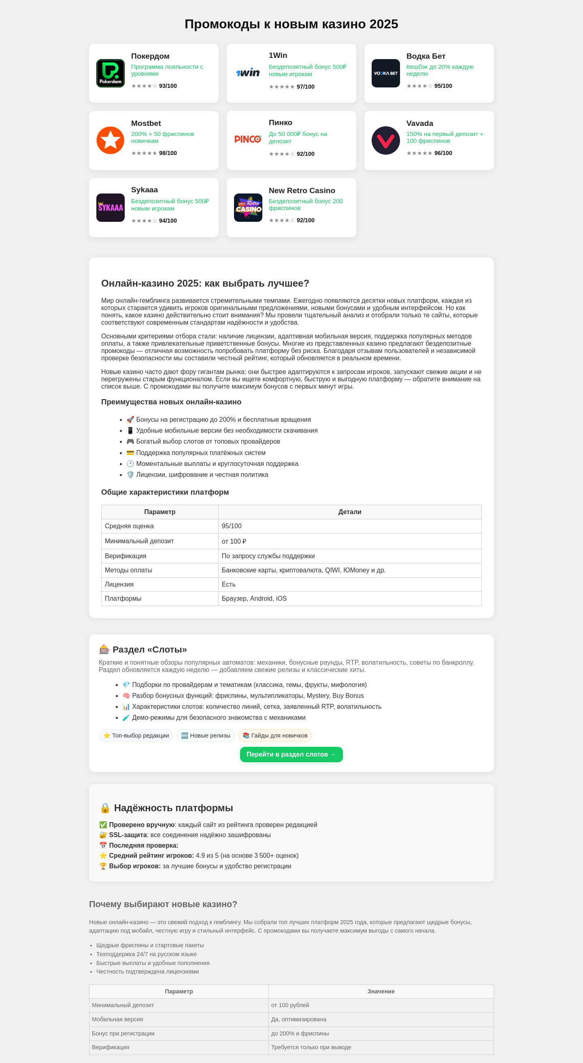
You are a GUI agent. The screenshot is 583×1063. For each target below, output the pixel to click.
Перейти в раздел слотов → (291, 754)
